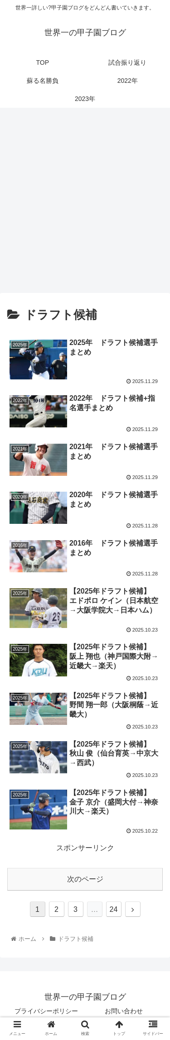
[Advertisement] (85, 203)
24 (114, 909)
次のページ (85, 879)
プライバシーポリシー (46, 1011)
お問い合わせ (124, 1011)
